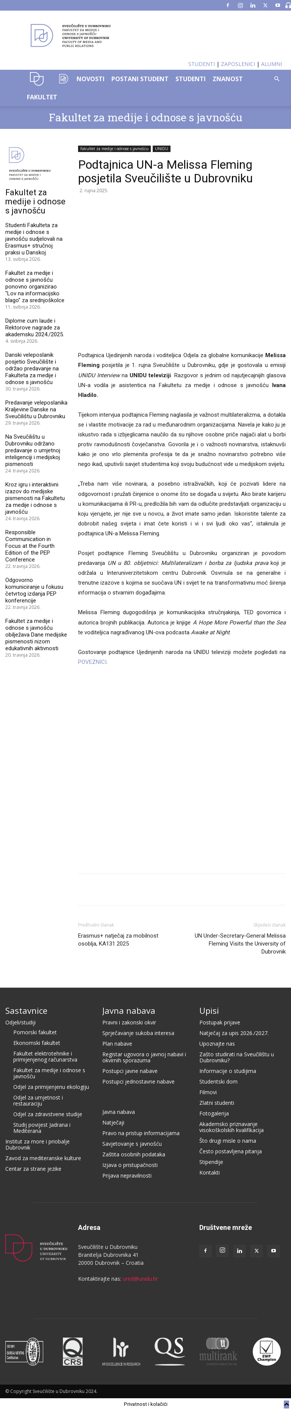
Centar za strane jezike (33, 1168)
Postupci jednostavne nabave (138, 1081)
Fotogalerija (214, 1113)
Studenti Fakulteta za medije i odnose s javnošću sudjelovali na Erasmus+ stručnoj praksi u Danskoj (34, 239)
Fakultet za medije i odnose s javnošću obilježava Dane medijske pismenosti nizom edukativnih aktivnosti (36, 635)
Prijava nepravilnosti (127, 1175)
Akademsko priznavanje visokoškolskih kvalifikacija (231, 1127)
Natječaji (113, 1122)
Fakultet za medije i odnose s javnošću (145, 117)
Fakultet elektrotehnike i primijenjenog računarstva (45, 1056)
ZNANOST (228, 79)
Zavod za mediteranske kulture (43, 1158)
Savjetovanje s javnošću (132, 1143)
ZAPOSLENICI (238, 63)
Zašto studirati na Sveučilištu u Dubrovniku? (236, 1057)
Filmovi (208, 1092)
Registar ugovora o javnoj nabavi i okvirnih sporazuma (144, 1057)
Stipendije (211, 1161)
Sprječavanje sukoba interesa (138, 1033)
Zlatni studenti (216, 1102)
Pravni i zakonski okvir (129, 1022)
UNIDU (37, 79)
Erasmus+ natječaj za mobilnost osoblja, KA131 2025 (118, 939)
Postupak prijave (219, 1022)
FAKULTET (42, 97)
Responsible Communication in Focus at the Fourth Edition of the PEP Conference (30, 546)
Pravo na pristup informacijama (141, 1133)
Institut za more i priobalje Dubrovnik (37, 1144)
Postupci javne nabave (130, 1070)
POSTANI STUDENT (140, 79)
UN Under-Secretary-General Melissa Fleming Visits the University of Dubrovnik (240, 943)
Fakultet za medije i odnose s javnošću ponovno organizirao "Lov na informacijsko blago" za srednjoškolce (34, 287)
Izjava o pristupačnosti (130, 1164)
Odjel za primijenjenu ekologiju (51, 1086)
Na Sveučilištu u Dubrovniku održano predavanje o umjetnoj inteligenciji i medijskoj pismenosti (32, 450)
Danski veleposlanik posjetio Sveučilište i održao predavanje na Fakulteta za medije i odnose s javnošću (32, 368)
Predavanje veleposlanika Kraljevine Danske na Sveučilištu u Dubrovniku (36, 409)
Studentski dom (218, 1081)
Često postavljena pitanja (230, 1151)
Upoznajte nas (217, 1043)
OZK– (62, 79)
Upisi (209, 1010)
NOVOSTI (91, 79)
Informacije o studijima (227, 1070)
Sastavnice (26, 1010)
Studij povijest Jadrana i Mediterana (41, 1127)
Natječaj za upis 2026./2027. (234, 1033)
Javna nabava (128, 1010)
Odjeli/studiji (20, 1022)
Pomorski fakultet (35, 1032)
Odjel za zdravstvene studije (47, 1114)
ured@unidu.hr (140, 1278)
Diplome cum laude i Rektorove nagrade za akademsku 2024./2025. (34, 327)
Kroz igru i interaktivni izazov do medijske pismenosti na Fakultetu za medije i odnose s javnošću (35, 498)
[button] (277, 79)
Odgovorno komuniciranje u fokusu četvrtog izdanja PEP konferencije (34, 590)
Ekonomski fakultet (36, 1042)
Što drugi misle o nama (227, 1140)
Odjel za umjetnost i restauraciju (38, 1100)
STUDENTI (201, 63)
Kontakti (209, 1172)
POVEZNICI (92, 662)
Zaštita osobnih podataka (133, 1154)
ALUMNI (271, 63)
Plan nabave (117, 1043)
